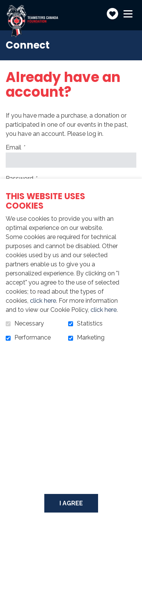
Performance (32, 337)
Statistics (90, 323)
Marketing (91, 337)
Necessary (29, 323)
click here (43, 300)
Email (28, 147)
